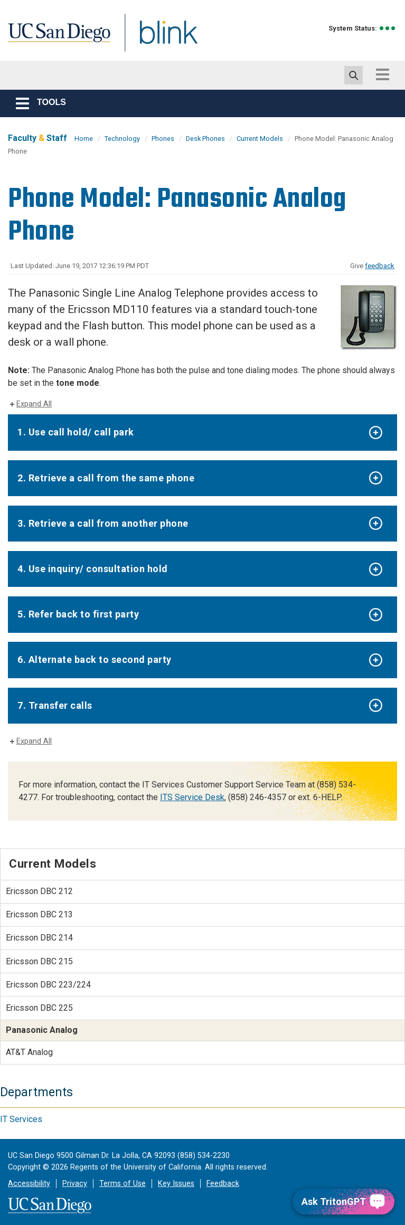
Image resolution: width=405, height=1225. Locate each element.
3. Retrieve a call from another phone (103, 523)
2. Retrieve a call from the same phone (105, 477)
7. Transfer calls (54, 705)
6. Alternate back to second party (94, 659)
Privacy (74, 1183)
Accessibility (29, 1183)
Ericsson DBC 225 (39, 1008)
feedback (379, 266)
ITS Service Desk (192, 797)
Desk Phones (205, 139)
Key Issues (176, 1183)
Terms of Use (122, 1183)
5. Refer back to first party (78, 614)
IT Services (21, 1119)
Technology (122, 139)
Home (83, 139)
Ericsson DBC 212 (39, 891)
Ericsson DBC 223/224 (48, 985)
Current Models (260, 139)
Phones (163, 139)
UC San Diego (55, 39)
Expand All (34, 404)
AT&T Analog (29, 1052)
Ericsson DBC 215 (39, 961)
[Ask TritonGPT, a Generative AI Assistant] (343, 1201)
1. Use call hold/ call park (75, 432)
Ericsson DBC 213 (39, 914)
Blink (158, 39)
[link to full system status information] (388, 28)
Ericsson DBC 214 (39, 938)
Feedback (222, 1183)
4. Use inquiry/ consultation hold (92, 568)
